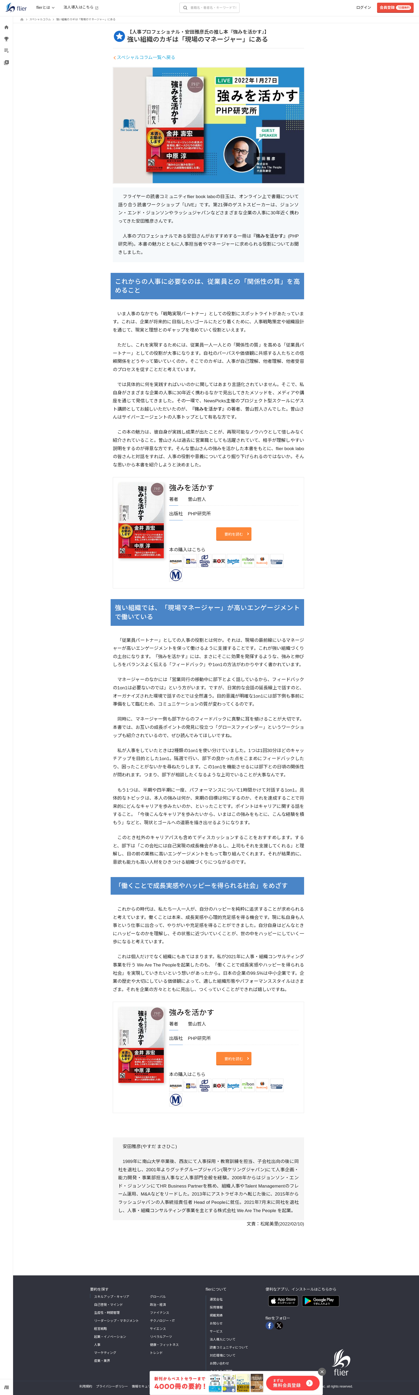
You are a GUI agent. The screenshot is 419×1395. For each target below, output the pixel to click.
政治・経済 (158, 1305)
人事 (97, 1345)
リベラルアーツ (161, 1337)
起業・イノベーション (110, 1337)
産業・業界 (102, 1361)
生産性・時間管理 (107, 1313)
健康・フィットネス (164, 1345)
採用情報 (216, 1307)
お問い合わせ (219, 1363)
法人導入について (222, 1339)
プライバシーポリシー (112, 1386)
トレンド (156, 1353)
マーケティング (105, 1353)
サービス (216, 1331)
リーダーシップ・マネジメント (116, 1321)
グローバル (158, 1297)
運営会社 (216, 1299)
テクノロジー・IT (162, 1321)
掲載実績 (216, 1315)
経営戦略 (100, 1329)
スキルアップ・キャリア (111, 1297)
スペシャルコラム (40, 19)
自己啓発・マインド (108, 1305)
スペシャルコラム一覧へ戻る (146, 57)
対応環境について (222, 1355)
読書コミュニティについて (229, 1347)
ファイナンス (159, 1313)
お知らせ (216, 1323)
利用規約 (85, 1386)
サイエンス (158, 1329)
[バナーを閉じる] (322, 1372)
